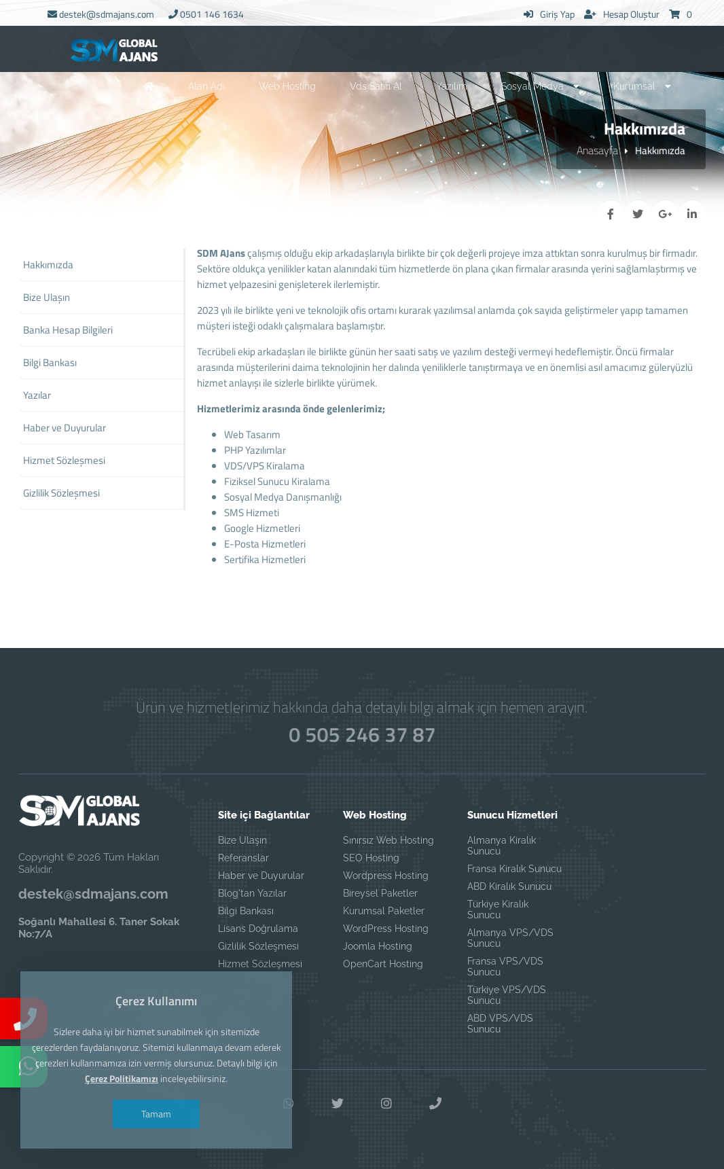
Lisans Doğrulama (258, 928)
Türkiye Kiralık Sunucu (497, 909)
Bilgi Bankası (246, 910)
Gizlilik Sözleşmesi (258, 946)
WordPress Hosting (386, 928)
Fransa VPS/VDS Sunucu (505, 966)
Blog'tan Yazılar (252, 893)
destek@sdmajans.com (101, 14)
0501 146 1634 (206, 14)
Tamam (156, 1114)
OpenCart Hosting (383, 963)
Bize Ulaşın (242, 840)
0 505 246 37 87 (362, 734)
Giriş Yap (549, 14)
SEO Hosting (371, 857)
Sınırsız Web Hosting (388, 840)
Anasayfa (597, 150)
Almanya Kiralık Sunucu (501, 846)
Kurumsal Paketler (383, 910)
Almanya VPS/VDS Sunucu (510, 938)
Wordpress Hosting (386, 875)
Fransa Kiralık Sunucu (514, 868)
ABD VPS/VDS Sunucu (500, 1024)
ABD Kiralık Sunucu (509, 886)
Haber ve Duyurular (261, 875)
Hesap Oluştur (621, 14)
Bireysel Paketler (380, 893)
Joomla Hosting (377, 946)
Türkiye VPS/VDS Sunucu (506, 995)
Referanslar (243, 857)
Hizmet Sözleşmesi (260, 963)
